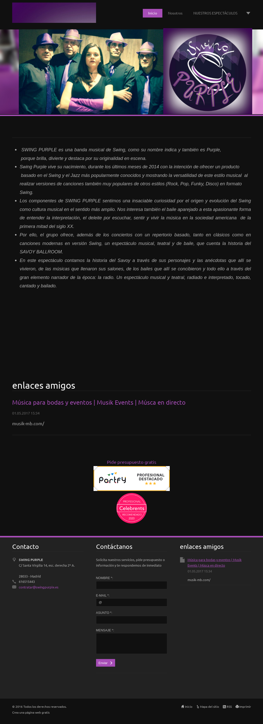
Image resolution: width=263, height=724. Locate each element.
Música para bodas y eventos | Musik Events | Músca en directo (98, 402)
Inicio (152, 13)
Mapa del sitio (209, 706)
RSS (229, 706)
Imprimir (245, 706)
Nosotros (175, 13)
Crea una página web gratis (31, 712)
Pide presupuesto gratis (131, 462)
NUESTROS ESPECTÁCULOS (215, 13)
